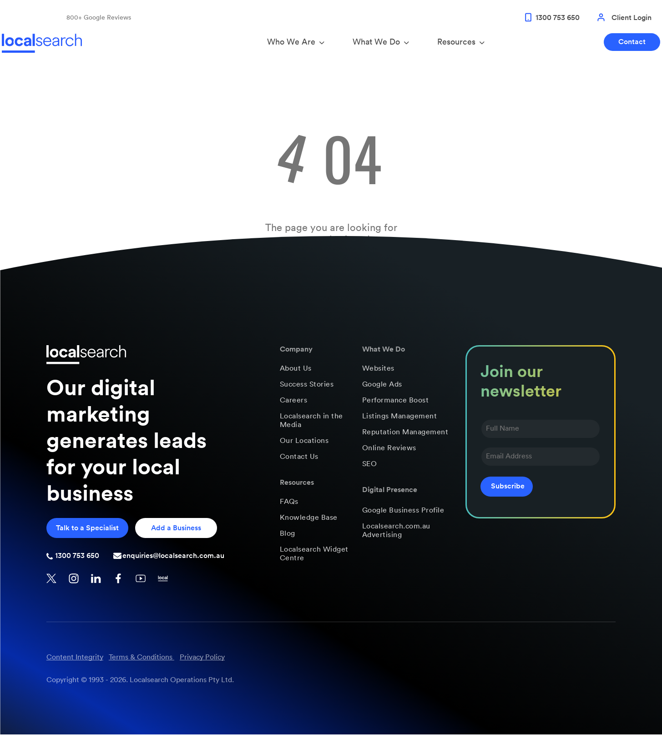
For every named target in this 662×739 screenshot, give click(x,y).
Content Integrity (74, 661)
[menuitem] (314, 373)
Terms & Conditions (140, 661)
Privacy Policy (202, 661)
